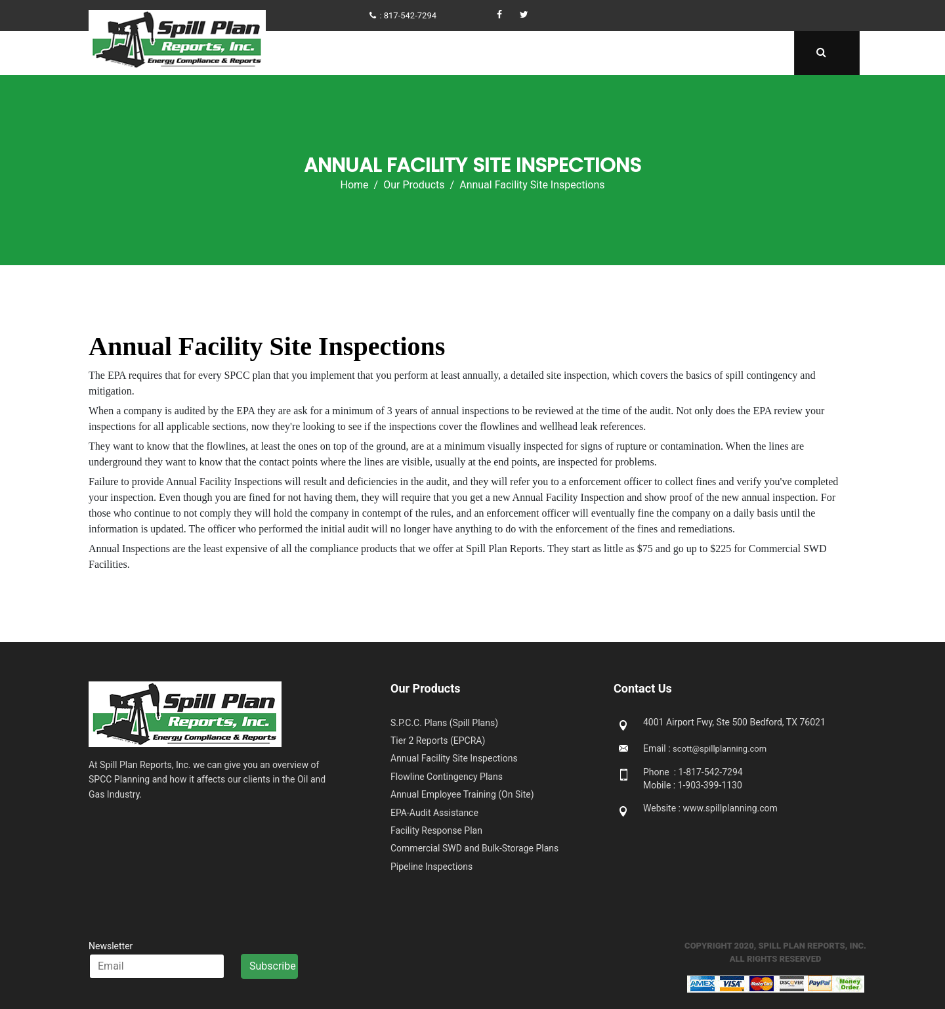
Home (362, 53)
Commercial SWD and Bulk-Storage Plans (474, 848)
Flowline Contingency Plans (446, 776)
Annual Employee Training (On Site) (462, 794)
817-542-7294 (410, 15)
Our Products (598, 53)
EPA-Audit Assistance (434, 812)
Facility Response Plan (436, 830)
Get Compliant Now (500, 53)
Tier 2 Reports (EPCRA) (437, 740)
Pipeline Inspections (431, 866)
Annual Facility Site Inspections (454, 758)
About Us (414, 53)
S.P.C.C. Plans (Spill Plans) (444, 723)
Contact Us (758, 53)
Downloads (685, 53)
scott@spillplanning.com (719, 749)
